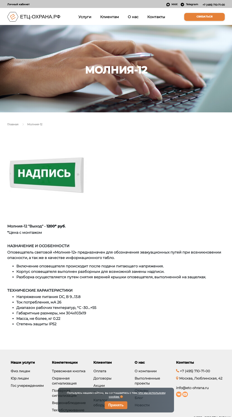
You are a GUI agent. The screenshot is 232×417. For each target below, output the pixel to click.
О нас (133, 17)
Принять (116, 405)
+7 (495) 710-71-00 (214, 4)
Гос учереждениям (27, 385)
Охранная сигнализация (64, 380)
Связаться (204, 16)
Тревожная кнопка (68, 371)
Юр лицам (20, 378)
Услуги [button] (85, 16)
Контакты (156, 17)
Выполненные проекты (147, 380)
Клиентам (109, 17)
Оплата (99, 371)
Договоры (102, 378)
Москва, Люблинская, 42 (199, 378)
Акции (99, 385)
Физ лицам (20, 371)
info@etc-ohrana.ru (192, 388)
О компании (146, 371)
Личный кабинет (18, 4)
